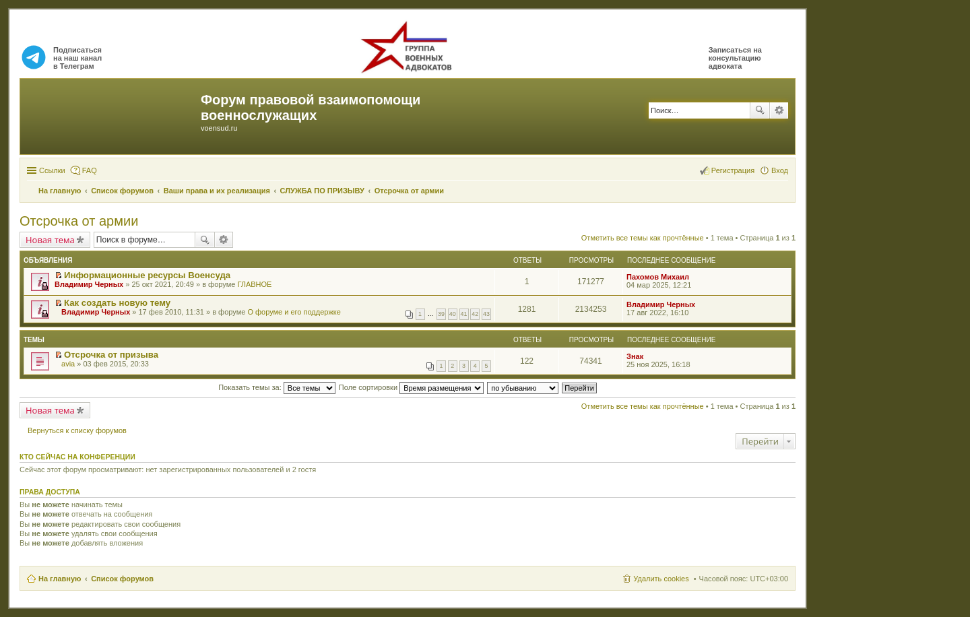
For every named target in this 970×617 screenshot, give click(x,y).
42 (475, 314)
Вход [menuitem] (779, 170)
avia (68, 364)
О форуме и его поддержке (293, 312)
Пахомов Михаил (657, 277)
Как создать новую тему (117, 303)
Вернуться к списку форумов (77, 430)
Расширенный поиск (779, 110)
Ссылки (52, 170)
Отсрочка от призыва (111, 355)
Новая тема (50, 240)
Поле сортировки (411, 387)
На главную (59, 579)
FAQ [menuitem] (89, 170)
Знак (634, 356)
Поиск (760, 110)
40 (452, 314)
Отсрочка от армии (79, 221)
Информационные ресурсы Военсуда (147, 275)
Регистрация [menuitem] (732, 170)
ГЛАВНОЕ (254, 284)
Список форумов (122, 579)
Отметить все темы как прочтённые (642, 238)
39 (441, 314)
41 (464, 314)
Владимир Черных (89, 284)
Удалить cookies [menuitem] (660, 579)
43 (486, 314)
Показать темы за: (276, 387)
